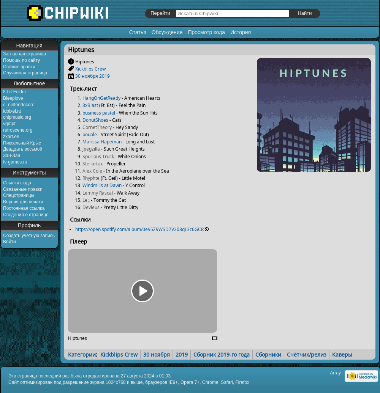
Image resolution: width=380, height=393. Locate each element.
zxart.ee (11, 136)
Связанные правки (23, 189)
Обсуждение (167, 32)
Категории (82, 354)
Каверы (342, 354)
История (240, 32)
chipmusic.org (17, 117)
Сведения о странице (26, 214)
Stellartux (92, 163)
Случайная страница (25, 72)
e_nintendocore (19, 104)
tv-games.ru (15, 162)
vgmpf (9, 123)
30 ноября (86, 76)
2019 (104, 76)
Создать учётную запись (29, 235)
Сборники (268, 354)
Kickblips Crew (90, 69)
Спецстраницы (18, 195)
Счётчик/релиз (306, 354)
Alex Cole (92, 171)
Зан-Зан (11, 155)
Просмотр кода (206, 32)
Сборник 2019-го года (221, 354)
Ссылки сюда (17, 182)
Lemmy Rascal (97, 193)
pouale (89, 134)
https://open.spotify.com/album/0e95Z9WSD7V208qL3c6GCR (139, 229)
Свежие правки (19, 66)
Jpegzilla (91, 149)
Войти (9, 241)
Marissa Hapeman (102, 141)
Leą (85, 200)
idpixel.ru (12, 111)
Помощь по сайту (21, 60)
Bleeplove (13, 98)
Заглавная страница (24, 54)
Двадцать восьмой (22, 149)
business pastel (98, 113)
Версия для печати (23, 201)
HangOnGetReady (101, 98)
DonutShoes (95, 120)
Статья (137, 32)
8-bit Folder (14, 91)
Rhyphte (91, 178)
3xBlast (90, 105)
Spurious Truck (98, 156)
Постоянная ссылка (23, 208)
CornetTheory (97, 127)
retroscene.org (17, 130)
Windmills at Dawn (102, 185)
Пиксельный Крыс (22, 143)
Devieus (91, 207)
